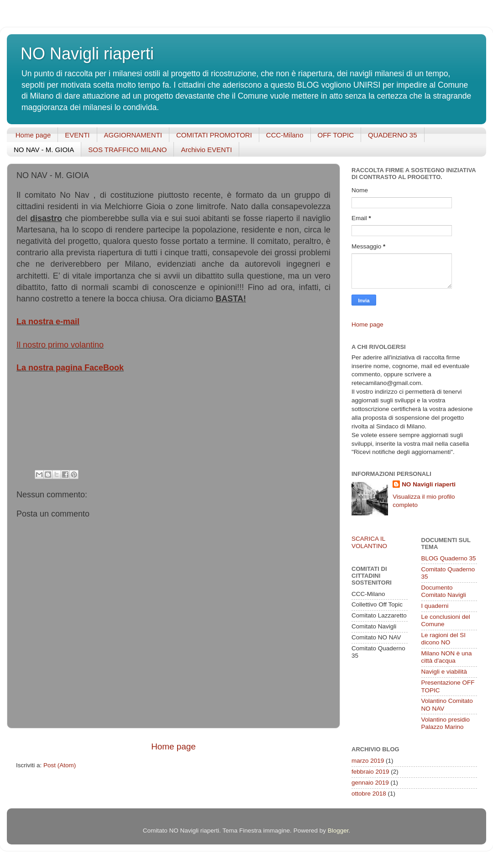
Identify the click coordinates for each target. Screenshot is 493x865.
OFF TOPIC (336, 135)
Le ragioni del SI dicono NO (443, 639)
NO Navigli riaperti (87, 53)
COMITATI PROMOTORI (214, 135)
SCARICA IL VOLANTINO (369, 542)
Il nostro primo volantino (60, 344)
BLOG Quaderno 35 (448, 558)
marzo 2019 (367, 760)
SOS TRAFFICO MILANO (127, 149)
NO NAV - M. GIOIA (44, 149)
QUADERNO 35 (392, 135)
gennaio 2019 (370, 782)
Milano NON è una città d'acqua (446, 657)
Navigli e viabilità (444, 671)
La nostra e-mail (47, 321)
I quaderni (435, 605)
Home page (33, 135)
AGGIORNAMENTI (133, 135)
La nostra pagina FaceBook (70, 367)
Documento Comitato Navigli (443, 591)
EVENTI (77, 135)
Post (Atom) (59, 765)
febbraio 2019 (370, 771)
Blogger (338, 830)
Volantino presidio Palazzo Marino (445, 723)
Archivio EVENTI (206, 149)
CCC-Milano (285, 135)
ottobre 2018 (368, 793)
